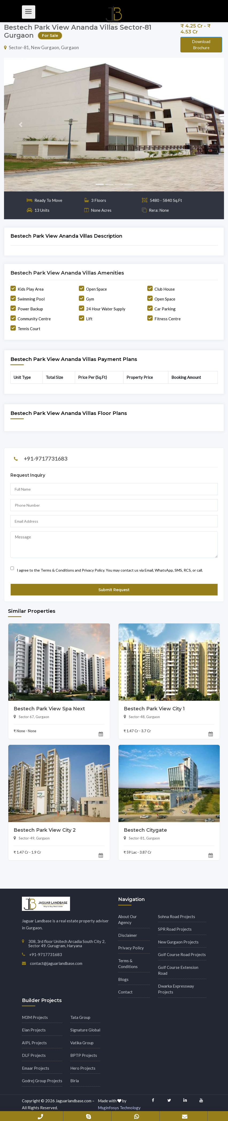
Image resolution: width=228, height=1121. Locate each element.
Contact (125, 991)
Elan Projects (34, 1029)
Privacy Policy (131, 947)
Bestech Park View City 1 (154, 709)
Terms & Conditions (128, 963)
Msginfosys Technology (119, 1107)
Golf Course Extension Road (178, 970)
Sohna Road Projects (176, 916)
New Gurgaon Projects (178, 941)
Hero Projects (82, 1068)
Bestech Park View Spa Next (49, 709)
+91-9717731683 (45, 458)
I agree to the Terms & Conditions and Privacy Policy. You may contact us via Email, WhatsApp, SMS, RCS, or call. (106, 568)
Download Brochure (201, 44)
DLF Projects (34, 1055)
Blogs (123, 979)
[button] (20, 124)
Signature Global (85, 1029)
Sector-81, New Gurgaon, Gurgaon (41, 47)
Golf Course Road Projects (182, 954)
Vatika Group (82, 1042)
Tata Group (80, 1017)
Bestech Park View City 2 (45, 830)
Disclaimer (127, 935)
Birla (74, 1080)
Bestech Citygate (145, 830)
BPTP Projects (83, 1055)
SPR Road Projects (175, 929)
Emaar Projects (35, 1068)
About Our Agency (127, 919)
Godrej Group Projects (42, 1080)
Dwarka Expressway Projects (176, 989)
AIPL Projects (34, 1042)
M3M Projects (35, 1017)
